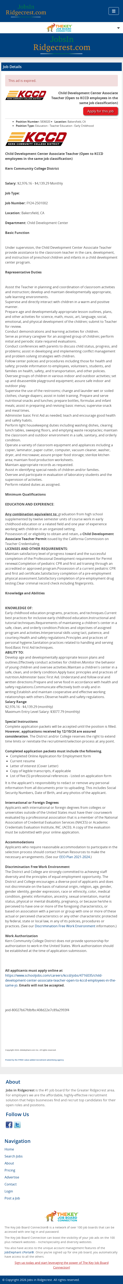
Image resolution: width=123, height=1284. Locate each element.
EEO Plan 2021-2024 (74, 857)
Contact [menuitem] (11, 1184)
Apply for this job (100, 111)
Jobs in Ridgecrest (39, 1280)
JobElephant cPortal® (19, 1252)
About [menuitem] (9, 1163)
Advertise (12, 1177)
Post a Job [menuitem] (12, 1198)
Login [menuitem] (9, 1191)
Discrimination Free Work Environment (65, 926)
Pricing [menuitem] (10, 1170)
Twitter (17, 1124)
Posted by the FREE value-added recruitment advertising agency (34, 1060)
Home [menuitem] (9, 1149)
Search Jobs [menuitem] (14, 1156)
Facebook (9, 1124)
